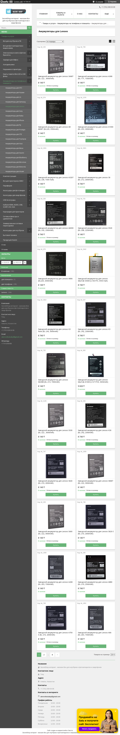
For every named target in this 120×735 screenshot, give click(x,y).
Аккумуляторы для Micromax (16, 162)
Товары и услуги (7, 36)
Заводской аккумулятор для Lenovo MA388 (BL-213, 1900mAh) (53, 381)
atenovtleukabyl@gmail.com (11, 337)
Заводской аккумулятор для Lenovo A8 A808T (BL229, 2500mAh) (54, 128)
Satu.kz (70, 730)
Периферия (7, 186)
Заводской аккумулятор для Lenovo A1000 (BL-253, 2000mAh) (95, 128)
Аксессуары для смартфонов (14, 195)
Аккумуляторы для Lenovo (15, 106)
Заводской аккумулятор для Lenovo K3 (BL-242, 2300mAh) (94, 330)
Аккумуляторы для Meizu (14, 148)
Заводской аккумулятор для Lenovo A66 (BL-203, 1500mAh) (94, 634)
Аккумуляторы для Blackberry (16, 157)
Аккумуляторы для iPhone (15, 120)
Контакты (93, 14)
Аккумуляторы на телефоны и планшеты (14, 82)
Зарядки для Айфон (10, 60)
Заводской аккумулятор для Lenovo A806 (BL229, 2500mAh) (55, 280)
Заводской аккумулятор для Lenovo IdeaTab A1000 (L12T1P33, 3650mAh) (93, 381)
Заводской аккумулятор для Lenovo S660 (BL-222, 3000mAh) (55, 532)
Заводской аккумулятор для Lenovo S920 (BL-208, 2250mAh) (95, 229)
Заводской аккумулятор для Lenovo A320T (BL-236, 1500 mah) (56, 178)
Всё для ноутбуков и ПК (12, 41)
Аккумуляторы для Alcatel (15, 171)
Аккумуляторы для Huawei (15, 92)
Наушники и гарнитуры (12, 69)
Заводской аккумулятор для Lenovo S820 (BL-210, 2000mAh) (55, 482)
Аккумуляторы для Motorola (16, 167)
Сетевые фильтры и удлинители (11, 217)
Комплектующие (9, 176)
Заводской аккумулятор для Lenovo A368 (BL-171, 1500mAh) (95, 77)
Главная (43, 14)
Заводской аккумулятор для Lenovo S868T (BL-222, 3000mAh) (95, 482)
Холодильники (8, 64)
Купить (56, 90)
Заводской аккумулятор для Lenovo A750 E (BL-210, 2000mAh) (55, 634)
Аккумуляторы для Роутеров (16, 139)
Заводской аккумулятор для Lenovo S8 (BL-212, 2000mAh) (94, 178)
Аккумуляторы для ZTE (14, 134)
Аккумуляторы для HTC (14, 88)
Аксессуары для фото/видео (14, 190)
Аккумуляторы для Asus (14, 144)
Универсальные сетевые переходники (13, 224)
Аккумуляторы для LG (13, 97)
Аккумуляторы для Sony (14, 111)
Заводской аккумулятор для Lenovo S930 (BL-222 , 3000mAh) (55, 431)
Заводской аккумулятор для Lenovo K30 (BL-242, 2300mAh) (94, 431)
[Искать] (29, 28)
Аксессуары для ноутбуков (13, 230)
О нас (3, 245)
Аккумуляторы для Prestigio (15, 130)
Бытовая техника (10, 235)
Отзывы (4, 249)
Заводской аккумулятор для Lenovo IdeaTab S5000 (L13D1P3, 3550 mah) (93, 280)
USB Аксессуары (9, 200)
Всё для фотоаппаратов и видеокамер (13, 47)
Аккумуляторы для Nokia (14, 116)
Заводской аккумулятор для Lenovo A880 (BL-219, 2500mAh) (95, 583)
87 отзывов (99, 2)
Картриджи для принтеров (13, 212)
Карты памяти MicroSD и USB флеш (14, 75)
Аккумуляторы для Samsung (15, 102)
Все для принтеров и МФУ (13, 181)
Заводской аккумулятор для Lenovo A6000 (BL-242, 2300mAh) (55, 229)
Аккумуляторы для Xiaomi (15, 153)
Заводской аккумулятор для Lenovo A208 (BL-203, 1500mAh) (55, 583)
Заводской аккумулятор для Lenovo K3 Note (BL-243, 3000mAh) (54, 330)
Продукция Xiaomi (10, 240)
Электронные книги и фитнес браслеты (14, 54)
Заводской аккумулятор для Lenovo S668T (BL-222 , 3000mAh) (55, 77)
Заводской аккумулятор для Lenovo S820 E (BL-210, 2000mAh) (96, 532)
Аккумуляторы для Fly (13, 125)
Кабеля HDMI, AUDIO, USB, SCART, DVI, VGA (13, 206)
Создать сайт (18, 2)
